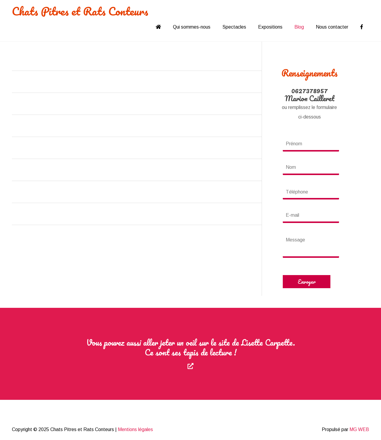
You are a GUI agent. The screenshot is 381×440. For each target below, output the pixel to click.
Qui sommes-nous (191, 26)
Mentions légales (135, 429)
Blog (299, 26)
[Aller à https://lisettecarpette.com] (190, 354)
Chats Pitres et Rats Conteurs (80, 11)
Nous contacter (332, 26)
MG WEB (359, 429)
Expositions (270, 26)
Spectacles (234, 26)
